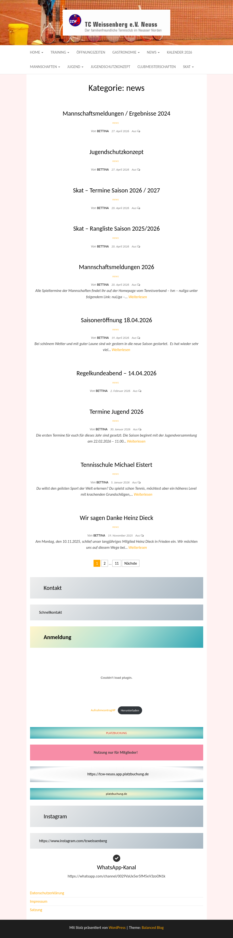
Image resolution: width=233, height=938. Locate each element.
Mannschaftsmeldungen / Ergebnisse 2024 (116, 113)
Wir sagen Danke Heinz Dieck (116, 518)
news (115, 122)
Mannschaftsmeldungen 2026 (116, 267)
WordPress (117, 927)
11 (117, 563)
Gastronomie (126, 52)
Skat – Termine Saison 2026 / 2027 (116, 190)
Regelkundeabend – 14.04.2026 (116, 373)
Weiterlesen (137, 297)
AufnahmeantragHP (103, 710)
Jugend (75, 66)
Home (37, 52)
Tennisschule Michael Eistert (116, 465)
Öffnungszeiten (90, 52)
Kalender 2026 (179, 52)
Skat (188, 66)
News (153, 52)
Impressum (38, 901)
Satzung (36, 909)
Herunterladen (130, 710)
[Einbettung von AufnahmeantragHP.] (116, 678)
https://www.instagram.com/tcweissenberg (73, 841)
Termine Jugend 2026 (116, 411)
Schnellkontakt (50, 612)
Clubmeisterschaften (157, 66)
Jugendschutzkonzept (110, 66)
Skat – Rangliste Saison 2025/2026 (116, 228)
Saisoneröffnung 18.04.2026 (116, 320)
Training (59, 52)
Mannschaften (45, 66)
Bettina (103, 131)
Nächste (130, 563)
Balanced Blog (153, 927)
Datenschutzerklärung (47, 893)
